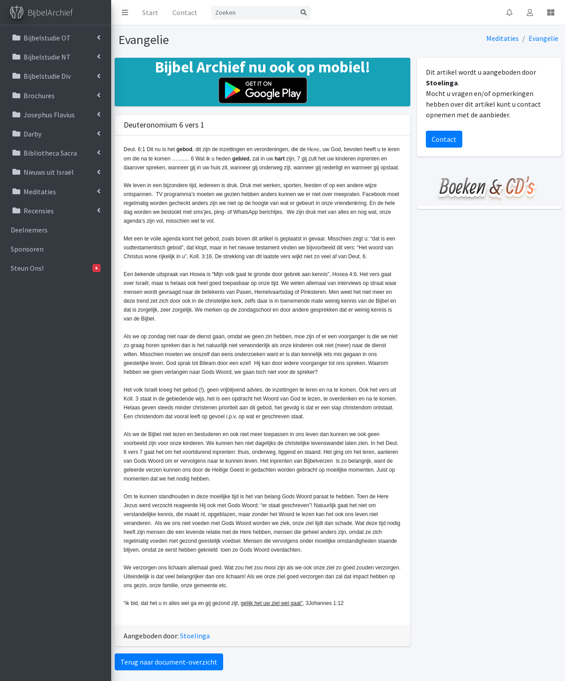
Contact (184, 12)
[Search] (254, 13)
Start (150, 12)
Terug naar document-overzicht (168, 661)
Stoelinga (195, 635)
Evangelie (543, 38)
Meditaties (502, 38)
